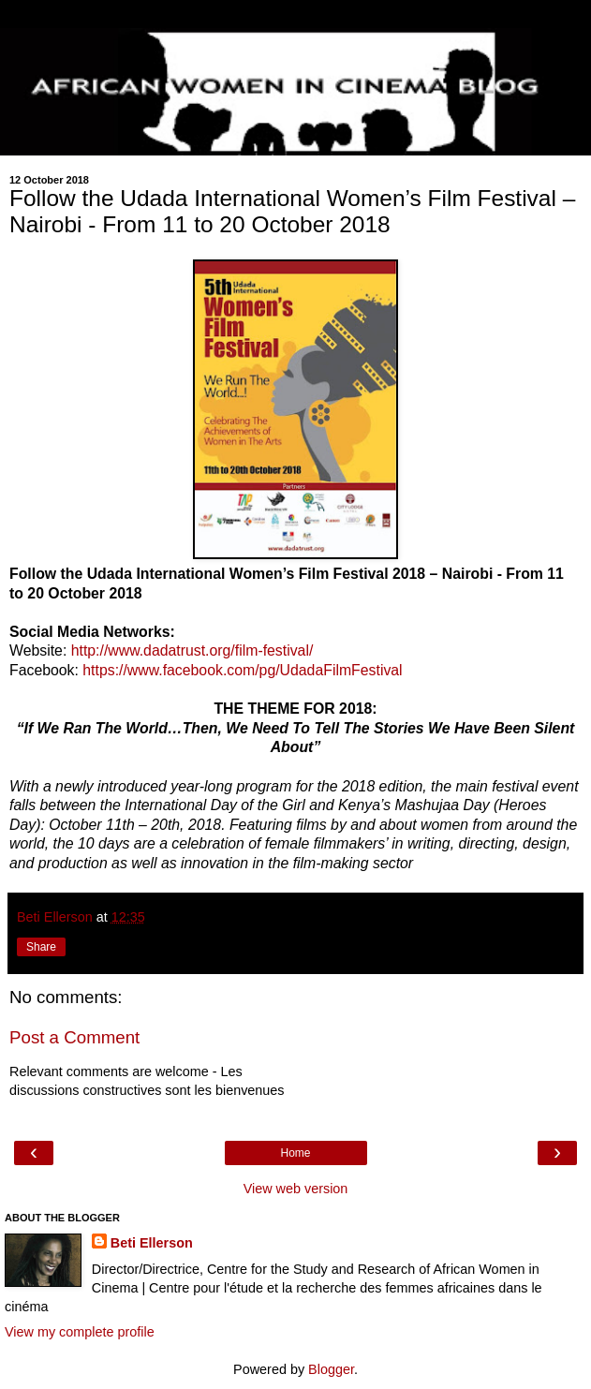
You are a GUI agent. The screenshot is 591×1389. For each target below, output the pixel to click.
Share (41, 946)
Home (295, 1153)
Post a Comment (74, 1037)
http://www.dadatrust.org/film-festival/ (192, 650)
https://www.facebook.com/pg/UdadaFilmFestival (242, 670)
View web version (296, 1188)
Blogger (331, 1369)
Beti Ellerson (152, 1242)
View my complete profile (80, 1331)
